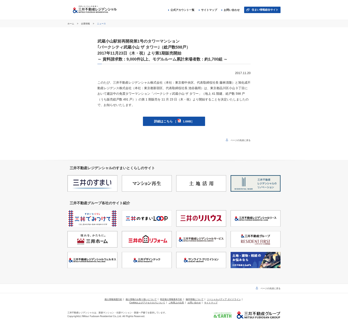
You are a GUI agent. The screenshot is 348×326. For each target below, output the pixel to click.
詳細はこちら (174, 121)
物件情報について (195, 299)
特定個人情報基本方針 (171, 299)
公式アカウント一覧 (181, 10)
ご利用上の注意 (176, 302)
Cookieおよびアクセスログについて (147, 302)
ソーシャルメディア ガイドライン (224, 299)
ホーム (71, 23)
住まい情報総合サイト (265, 9)
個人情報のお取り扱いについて (141, 299)
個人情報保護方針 (113, 299)
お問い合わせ (230, 10)
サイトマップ (208, 10)
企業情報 (86, 23)
